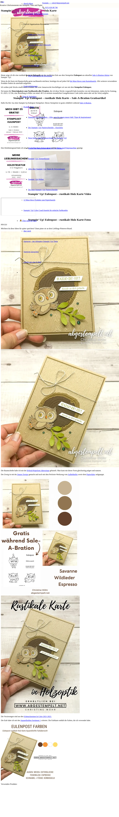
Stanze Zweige (22, 474)
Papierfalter (91, 474)
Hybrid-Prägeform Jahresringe (38, 471)
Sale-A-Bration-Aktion (100, 75)
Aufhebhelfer (73, 474)
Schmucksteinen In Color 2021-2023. (38, 716)
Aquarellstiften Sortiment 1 (31, 720)
